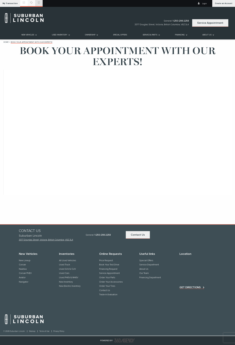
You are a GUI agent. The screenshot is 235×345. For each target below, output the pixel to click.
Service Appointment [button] (210, 23)
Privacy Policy (58, 331)
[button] (10, 3)
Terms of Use (44, 331)
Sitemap (32, 331)
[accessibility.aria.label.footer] (124, 340)
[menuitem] (29, 34)
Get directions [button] (190, 287)
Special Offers (120, 35)
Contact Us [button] (138, 234)
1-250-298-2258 (181, 21)
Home (6, 42)
